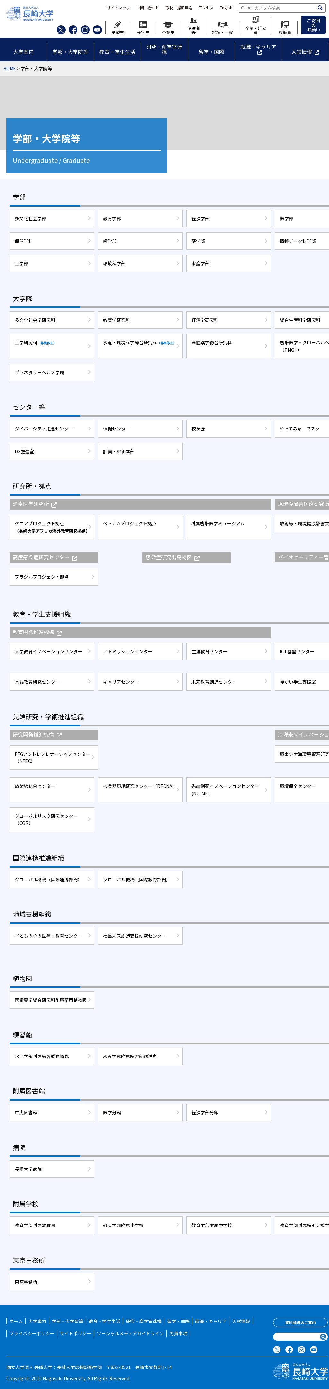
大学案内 (23, 52)
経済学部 (200, 218)
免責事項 (178, 1333)
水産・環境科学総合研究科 (139, 342)
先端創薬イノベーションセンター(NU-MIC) (225, 789)
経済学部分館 (204, 1112)
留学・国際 (211, 52)
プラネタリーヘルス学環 (39, 372)
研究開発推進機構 (37, 734)
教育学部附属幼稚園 (35, 1225)
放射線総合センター (35, 786)
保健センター (116, 428)
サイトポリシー (75, 1333)
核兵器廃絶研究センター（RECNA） (140, 786)
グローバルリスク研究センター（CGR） (46, 819)
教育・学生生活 (117, 52)
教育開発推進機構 (37, 632)
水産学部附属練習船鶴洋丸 (130, 1056)
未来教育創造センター (213, 681)
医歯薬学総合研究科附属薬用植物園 (51, 1000)
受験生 (117, 27)
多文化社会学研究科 (35, 320)
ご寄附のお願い (313, 25)
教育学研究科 (116, 320)
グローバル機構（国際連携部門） (48, 879)
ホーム (16, 1321)
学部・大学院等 (70, 52)
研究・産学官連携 (164, 49)
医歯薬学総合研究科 (211, 342)
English (226, 8)
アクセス (206, 8)
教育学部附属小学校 (123, 1225)
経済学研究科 (204, 320)
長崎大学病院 (28, 1169)
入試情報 (301, 52)
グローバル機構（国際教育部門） (137, 879)
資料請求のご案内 (300, 1322)
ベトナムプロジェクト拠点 (129, 523)
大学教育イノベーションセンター (48, 651)
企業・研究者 (255, 25)
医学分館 (112, 1112)
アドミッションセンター (128, 651)
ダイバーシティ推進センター (44, 428)
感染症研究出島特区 (173, 557)
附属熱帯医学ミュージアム (218, 523)
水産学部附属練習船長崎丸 (42, 1056)
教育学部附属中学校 (211, 1225)
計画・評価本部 (119, 451)
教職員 (285, 27)
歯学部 (110, 241)
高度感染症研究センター (45, 557)
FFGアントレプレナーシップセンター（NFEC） (52, 757)
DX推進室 (24, 451)
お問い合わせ (147, 8)
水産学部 (200, 263)
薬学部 (198, 241)
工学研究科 (36, 342)
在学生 (143, 27)
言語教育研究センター (37, 681)
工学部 (21, 263)
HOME (9, 68)
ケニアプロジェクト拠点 (52, 527)
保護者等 (193, 26)
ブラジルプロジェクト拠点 (42, 576)
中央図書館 (26, 1112)
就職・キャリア (258, 46)
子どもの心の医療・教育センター (48, 936)
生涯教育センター (209, 651)
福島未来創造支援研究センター (134, 936)
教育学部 (112, 218)
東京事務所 (26, 1281)
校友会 (198, 428)
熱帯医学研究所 (35, 504)
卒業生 (168, 28)
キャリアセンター (121, 681)
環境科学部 (114, 263)
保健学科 (24, 241)
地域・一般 (222, 28)
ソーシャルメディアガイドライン (130, 1333)
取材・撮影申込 (178, 8)
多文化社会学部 (30, 218)
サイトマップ (118, 8)
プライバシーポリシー (31, 1333)
